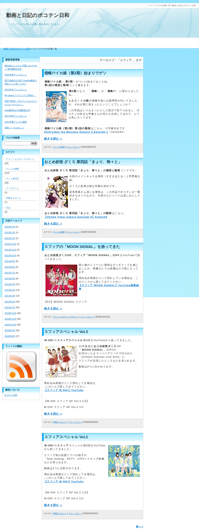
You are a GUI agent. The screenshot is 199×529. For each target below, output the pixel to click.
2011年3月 (10, 296)
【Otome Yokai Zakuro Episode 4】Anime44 (75, 216)
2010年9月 (10, 330)
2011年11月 (10, 250)
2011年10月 (10, 255)
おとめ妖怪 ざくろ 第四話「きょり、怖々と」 (83, 162)
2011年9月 (10, 261)
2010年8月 (10, 336)
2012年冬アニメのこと (16, 89)
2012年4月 (10, 227)
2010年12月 (10, 313)
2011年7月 (10, 273)
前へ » (139, 526)
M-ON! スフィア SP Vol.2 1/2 (64, 498)
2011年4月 (10, 290)
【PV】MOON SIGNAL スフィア (65, 301)
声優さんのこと (60, 422)
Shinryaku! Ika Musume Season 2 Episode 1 (76, 131)
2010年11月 (10, 319)
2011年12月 (10, 244)
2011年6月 (10, 278)
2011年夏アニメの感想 (16, 122)
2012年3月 (10, 232)
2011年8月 (10, 267)
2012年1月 (10, 238)
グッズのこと (12, 188)
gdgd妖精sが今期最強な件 (17, 110)
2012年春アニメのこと (16, 75)
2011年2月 (10, 301)
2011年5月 (10, 284)
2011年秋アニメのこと (16, 116)
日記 (8, 208)
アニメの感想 (59, 147)
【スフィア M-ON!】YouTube (64, 390)
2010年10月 (10, 324)
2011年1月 (10, 307)
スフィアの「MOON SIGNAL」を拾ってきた (82, 247)
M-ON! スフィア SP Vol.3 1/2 (64, 407)
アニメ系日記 (12, 178)
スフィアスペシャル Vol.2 (66, 437)
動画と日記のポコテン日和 (37, 15)
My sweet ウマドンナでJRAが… (20, 95)
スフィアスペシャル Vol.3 (66, 332)
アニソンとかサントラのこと (66, 317)
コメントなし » (73, 147)
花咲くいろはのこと (14, 127)
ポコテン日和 (10, 395)
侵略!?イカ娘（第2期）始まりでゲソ (75, 73)
